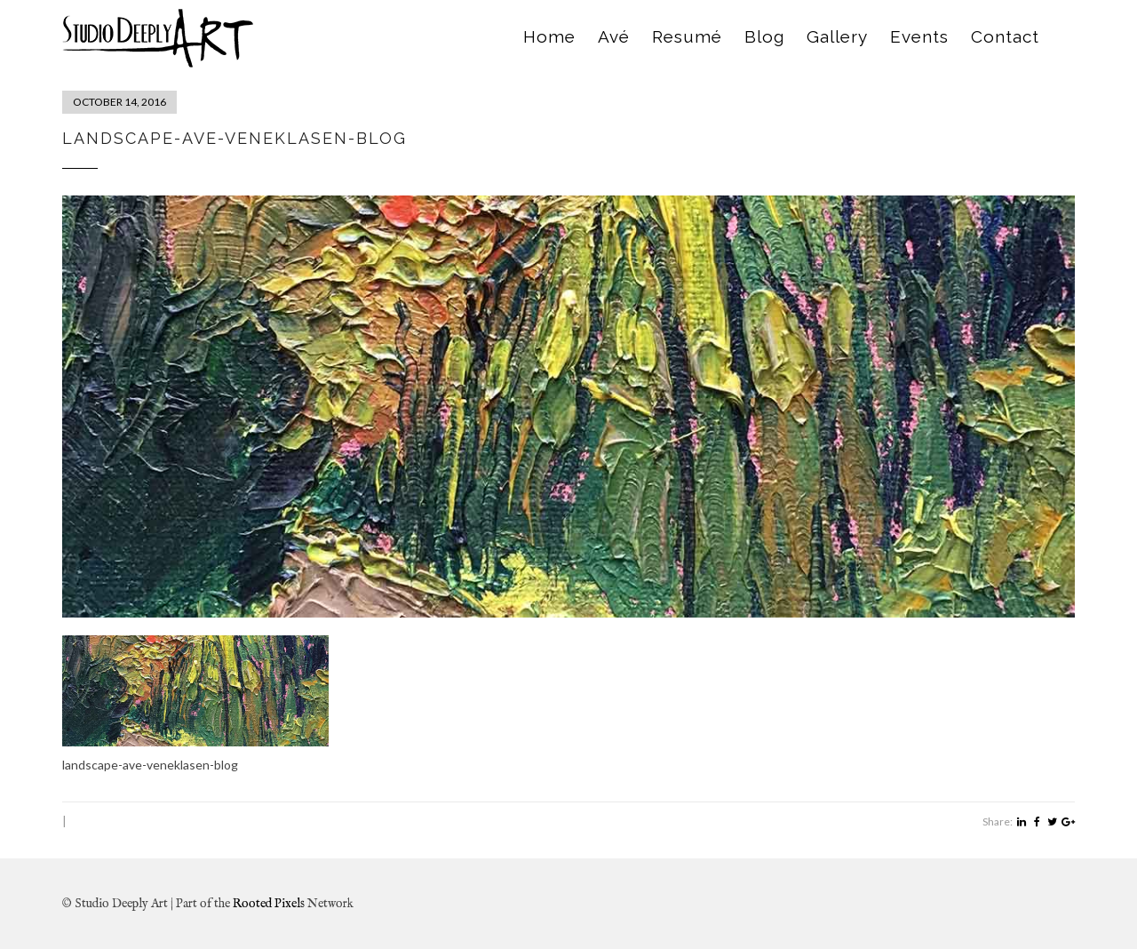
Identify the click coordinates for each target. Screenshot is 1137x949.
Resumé (687, 36)
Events (919, 36)
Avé (614, 36)
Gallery (837, 36)
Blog (764, 36)
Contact (1005, 36)
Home (549, 36)
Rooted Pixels (269, 904)
